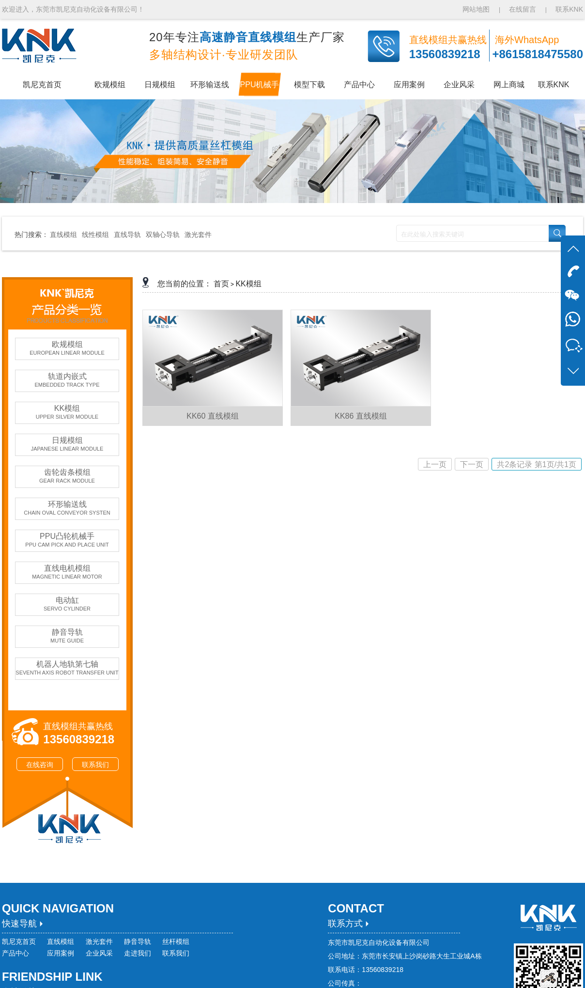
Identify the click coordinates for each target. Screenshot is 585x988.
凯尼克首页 (19, 941)
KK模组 (248, 284)
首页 (221, 284)
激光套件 (198, 234)
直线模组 (63, 234)
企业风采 (99, 953)
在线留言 (522, 9)
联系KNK (569, 9)
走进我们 (137, 953)
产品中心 (15, 953)
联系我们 (95, 764)
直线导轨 (127, 234)
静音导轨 (137, 941)
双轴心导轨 (163, 234)
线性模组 (95, 234)
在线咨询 (39, 764)
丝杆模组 (175, 941)
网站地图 (477, 9)
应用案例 (60, 953)
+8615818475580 (537, 54)
